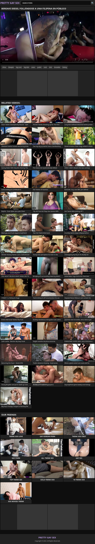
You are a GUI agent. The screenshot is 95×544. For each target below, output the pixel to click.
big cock (19, 67)
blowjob (11, 67)
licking (64, 67)
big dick (26, 67)
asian (33, 67)
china (4, 67)
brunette (57, 67)
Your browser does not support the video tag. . (47, 38)
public (39, 67)
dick (50, 67)
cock (45, 67)
